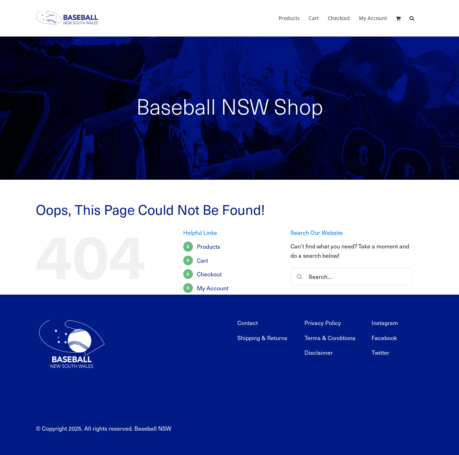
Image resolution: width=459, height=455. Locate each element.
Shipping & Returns (262, 337)
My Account (212, 288)
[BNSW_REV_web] (72, 315)
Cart (202, 260)
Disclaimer (318, 352)
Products (208, 246)
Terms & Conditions (329, 337)
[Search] (299, 276)
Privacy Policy (322, 322)
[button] (412, 18)
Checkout (209, 274)
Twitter (380, 352)
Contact (247, 322)
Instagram (385, 322)
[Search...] (351, 276)
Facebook (384, 337)
